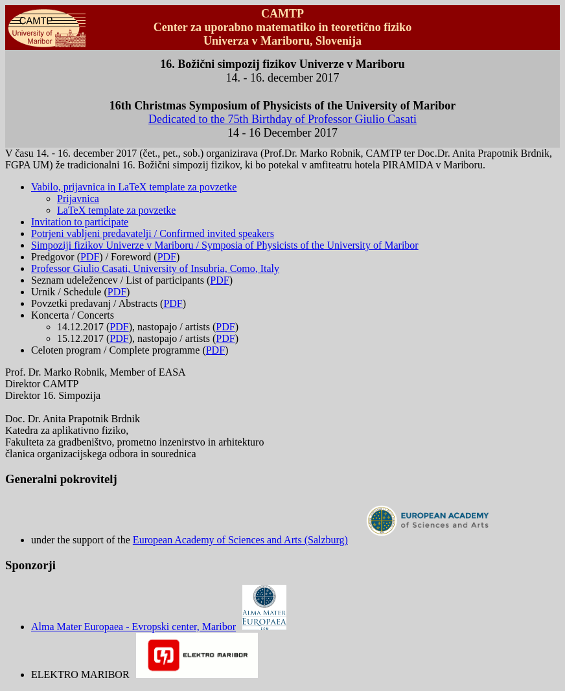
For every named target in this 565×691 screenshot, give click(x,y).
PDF (89, 256)
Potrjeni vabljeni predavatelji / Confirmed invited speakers (152, 233)
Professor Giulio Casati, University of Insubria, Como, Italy (155, 268)
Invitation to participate (79, 221)
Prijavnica (78, 198)
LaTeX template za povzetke (116, 210)
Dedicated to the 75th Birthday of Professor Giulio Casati (282, 119)
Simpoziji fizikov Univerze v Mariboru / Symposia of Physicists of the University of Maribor (225, 245)
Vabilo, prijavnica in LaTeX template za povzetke (133, 186)
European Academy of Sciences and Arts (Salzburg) (317, 539)
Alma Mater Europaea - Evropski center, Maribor (158, 626)
